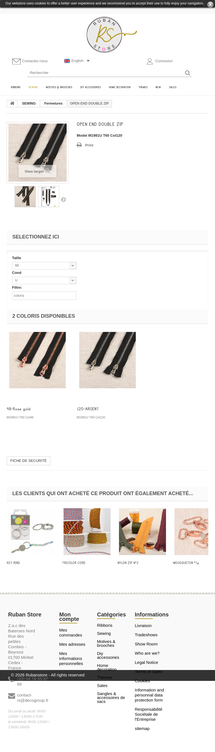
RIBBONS (105, 625)
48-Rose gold (19, 409)
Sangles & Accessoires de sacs (111, 697)
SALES (102, 686)
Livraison (143, 625)
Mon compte (69, 616)
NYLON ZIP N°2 (128, 563)
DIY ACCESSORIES (108, 655)
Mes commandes (70, 632)
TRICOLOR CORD (73, 563)
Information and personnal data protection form (149, 695)
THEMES (104, 677)
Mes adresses (72, 644)
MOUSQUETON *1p (186, 563)
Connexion (160, 61)
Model (82, 135)
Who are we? (147, 653)
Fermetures (53, 103)
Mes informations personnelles (71, 658)
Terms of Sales (149, 671)
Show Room (146, 644)
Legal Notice (146, 662)
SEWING (29, 103)
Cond (17, 273)
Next (63, 199)
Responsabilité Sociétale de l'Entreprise (148, 714)
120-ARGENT (88, 409)
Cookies (142, 680)
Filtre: (17, 287)
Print (89, 145)
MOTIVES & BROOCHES (106, 643)
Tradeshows (146, 634)
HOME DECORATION (107, 667)
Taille (17, 258)
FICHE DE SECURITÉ (28, 461)
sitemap (142, 728)
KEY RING (13, 563)
